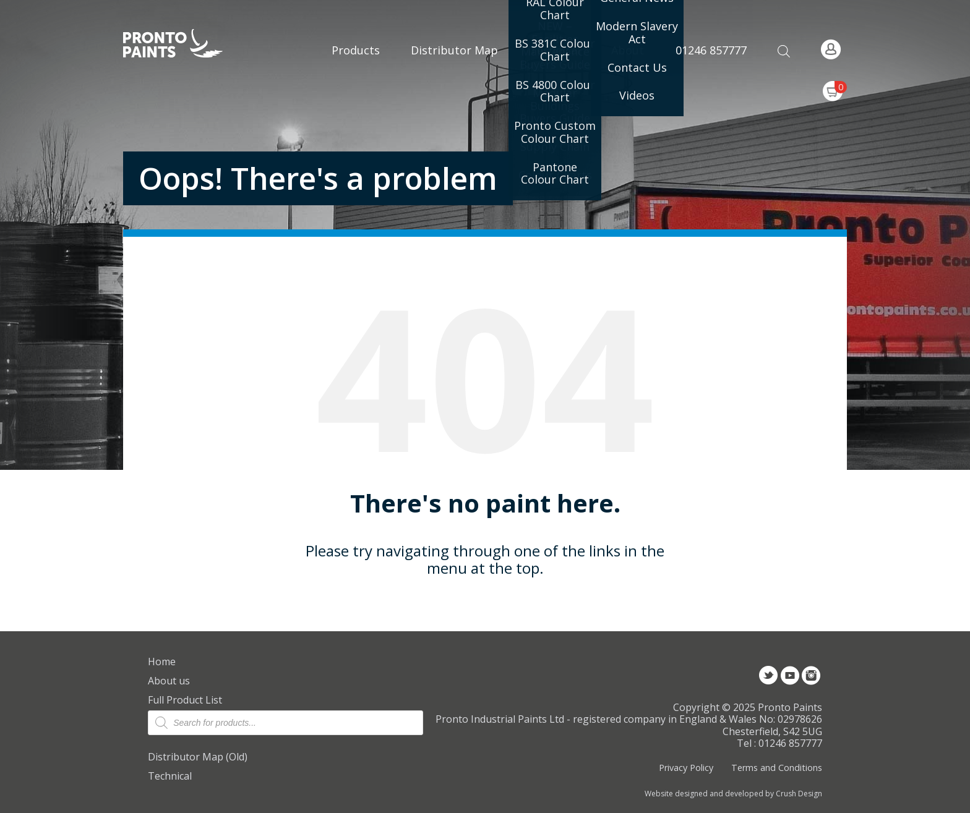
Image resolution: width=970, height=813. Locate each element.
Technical (170, 776)
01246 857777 (711, 50)
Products (356, 50)
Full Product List (185, 700)
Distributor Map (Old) (197, 757)
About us (169, 680)
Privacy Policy (686, 767)
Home (162, 661)
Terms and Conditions (776, 767)
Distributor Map (454, 50)
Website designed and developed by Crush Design (733, 794)
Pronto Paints (183, 44)
